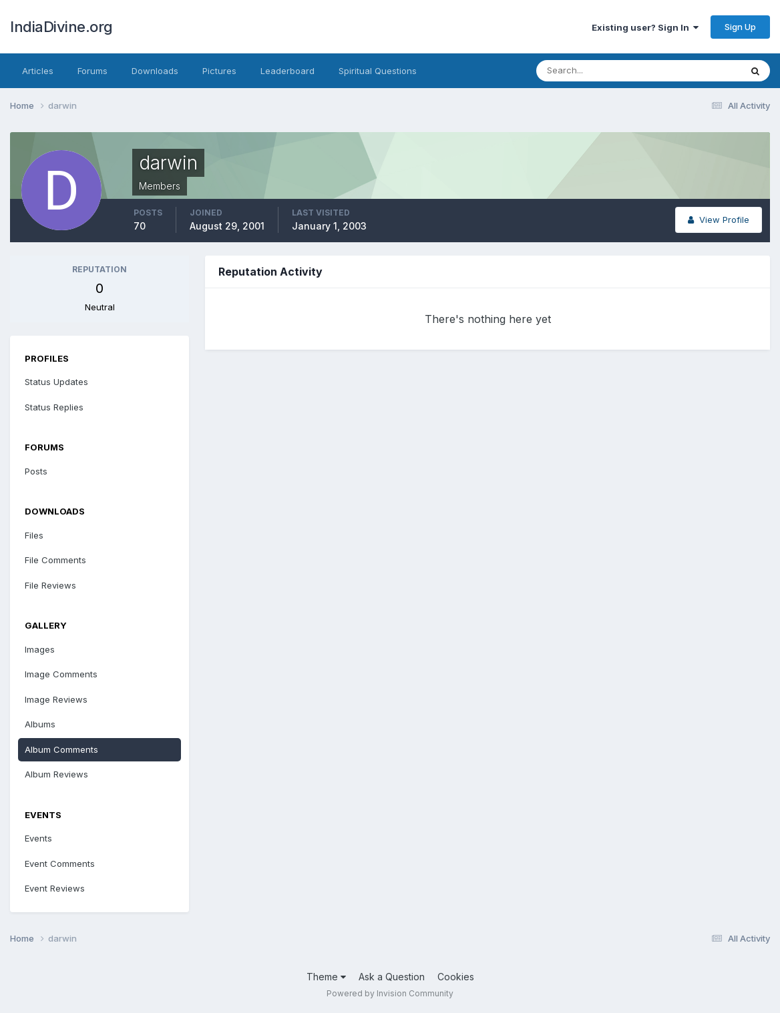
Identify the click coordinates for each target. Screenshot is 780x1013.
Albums (40, 724)
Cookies (455, 976)
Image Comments (61, 674)
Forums (92, 70)
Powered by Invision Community (390, 993)
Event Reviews (55, 888)
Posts (36, 471)
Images (40, 649)
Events (38, 838)
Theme (326, 976)
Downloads (155, 70)
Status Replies (54, 407)
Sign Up (740, 26)
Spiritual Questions (378, 70)
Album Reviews (56, 774)
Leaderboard (287, 70)
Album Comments (61, 749)
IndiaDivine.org (61, 26)
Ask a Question (392, 976)
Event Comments (60, 863)
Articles (37, 70)
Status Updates (56, 381)
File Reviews (50, 585)
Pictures (219, 70)
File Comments (55, 560)
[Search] (595, 70)
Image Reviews (56, 699)
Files (34, 535)
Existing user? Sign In (645, 27)
